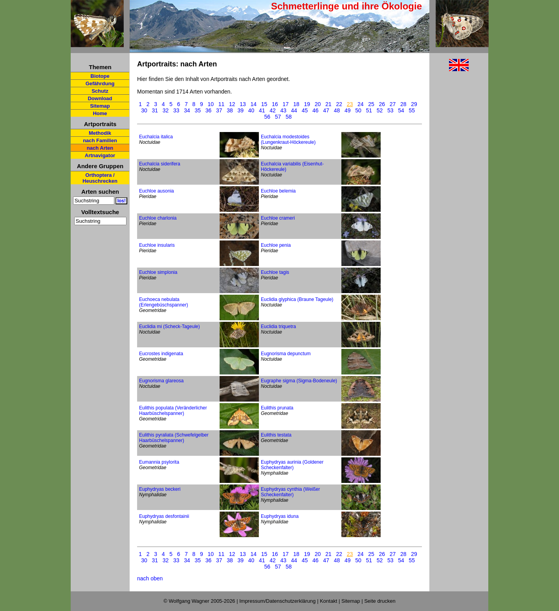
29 (414, 104)
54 (401, 110)
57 (278, 117)
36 (208, 110)
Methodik (100, 133)
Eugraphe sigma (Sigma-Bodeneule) (299, 380)
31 (155, 110)
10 (211, 104)
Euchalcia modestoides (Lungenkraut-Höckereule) (288, 139)
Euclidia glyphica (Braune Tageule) (297, 299)
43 (283, 110)
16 (275, 104)
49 (348, 110)
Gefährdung (100, 83)
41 (262, 110)
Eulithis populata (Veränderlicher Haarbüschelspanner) (173, 410)
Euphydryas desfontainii (164, 516)
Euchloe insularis (157, 245)
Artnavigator (100, 155)
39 (240, 110)
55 (412, 110)
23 (350, 104)
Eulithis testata (276, 435)
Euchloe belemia (278, 191)
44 (294, 110)
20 (318, 104)
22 (339, 104)
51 (369, 110)
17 (285, 104)
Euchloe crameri (278, 218)
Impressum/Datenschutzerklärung (277, 601)
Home (100, 113)
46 (315, 110)
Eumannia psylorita (159, 462)
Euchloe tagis (275, 272)
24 (360, 104)
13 (243, 104)
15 (264, 104)
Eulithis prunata (277, 408)
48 (337, 110)
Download (100, 98)
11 (221, 104)
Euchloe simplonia (158, 272)
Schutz (100, 91)
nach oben (150, 578)
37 (219, 110)
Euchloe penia (276, 245)
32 (166, 110)
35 (197, 110)
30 (144, 110)
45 (305, 110)
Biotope (99, 76)
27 (393, 104)
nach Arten (100, 148)
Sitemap (100, 106)
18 (296, 104)
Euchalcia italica (156, 136)
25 (371, 104)
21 (328, 104)
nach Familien (100, 140)
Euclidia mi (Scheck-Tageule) (169, 326)
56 (267, 117)
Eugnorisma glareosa (161, 380)
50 (358, 110)
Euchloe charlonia (157, 218)
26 (382, 104)
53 (390, 110)
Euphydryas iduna (280, 516)
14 (254, 104)
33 (176, 110)
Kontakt (328, 601)
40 (251, 110)
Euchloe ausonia (156, 191)
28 (403, 104)
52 (380, 110)
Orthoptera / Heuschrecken (99, 178)
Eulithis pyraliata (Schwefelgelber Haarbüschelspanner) (174, 437)
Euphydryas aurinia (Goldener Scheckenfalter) (292, 464)
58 (289, 117)
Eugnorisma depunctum (286, 353)
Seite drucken (380, 601)
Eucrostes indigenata (161, 353)
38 (230, 110)
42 (272, 110)
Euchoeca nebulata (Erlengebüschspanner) (163, 302)
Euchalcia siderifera (159, 164)
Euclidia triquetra (278, 326)
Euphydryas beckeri (159, 489)
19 (307, 104)
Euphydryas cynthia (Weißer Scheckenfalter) (290, 491)
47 (326, 110)
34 (187, 110)
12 (232, 104)
